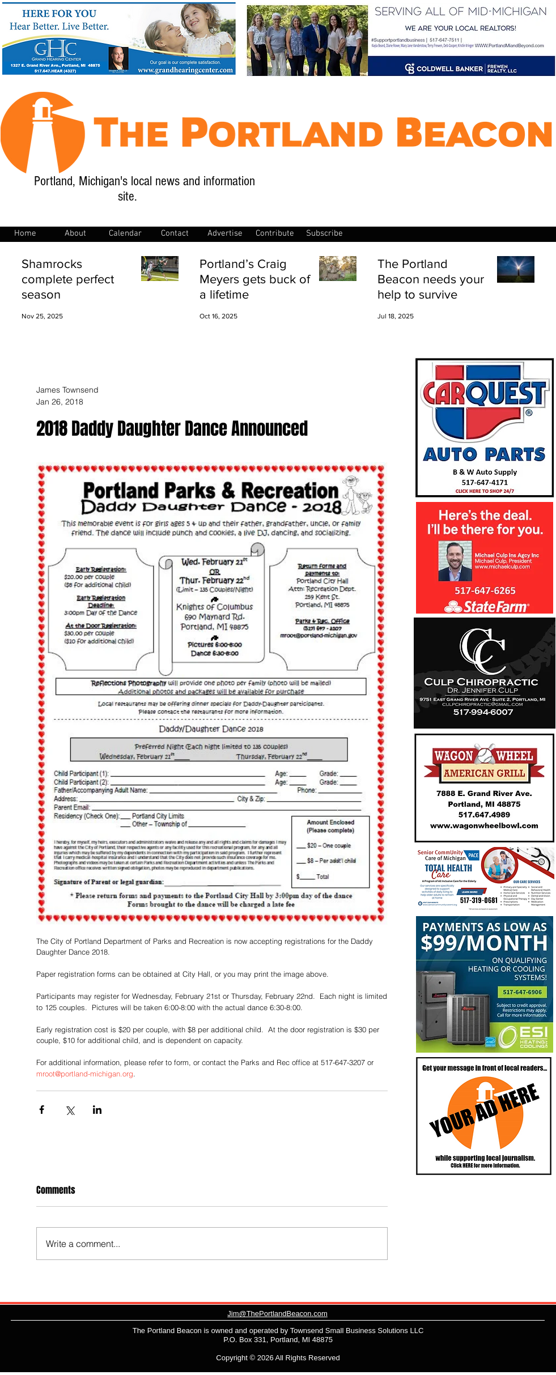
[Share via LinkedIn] (97, 1109)
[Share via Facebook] (41, 1109)
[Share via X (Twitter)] (69, 1109)
